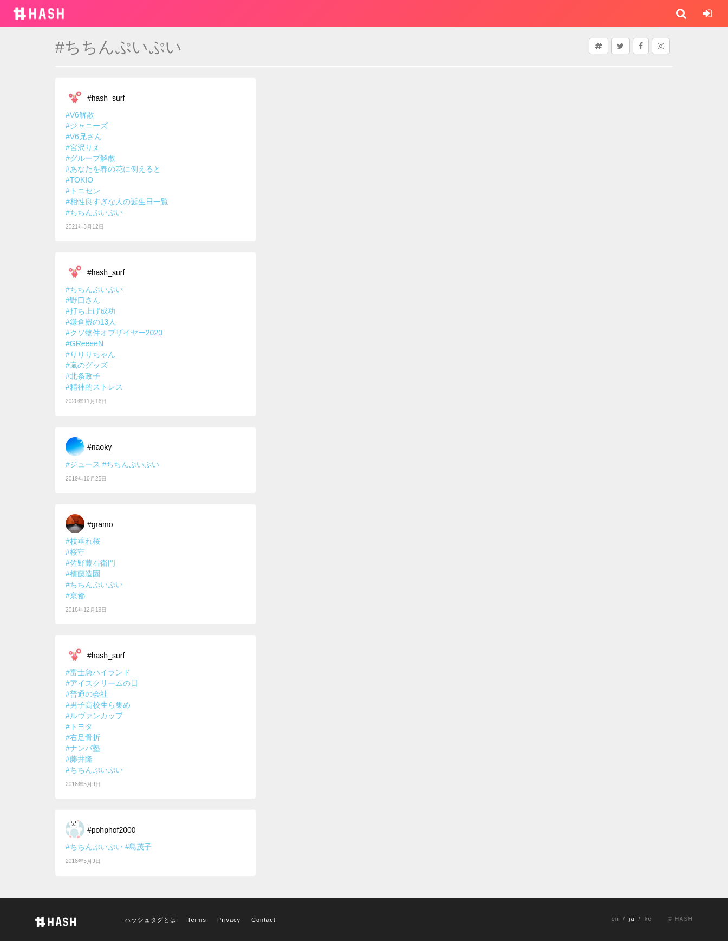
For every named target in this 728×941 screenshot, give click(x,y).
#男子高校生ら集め (98, 704)
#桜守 (75, 552)
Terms (196, 920)
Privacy (228, 920)
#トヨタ (79, 726)
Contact (263, 920)
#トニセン (83, 190)
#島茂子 (138, 846)
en (615, 919)
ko (648, 919)
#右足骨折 (83, 737)
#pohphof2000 (111, 830)
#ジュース (83, 464)
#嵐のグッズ (87, 365)
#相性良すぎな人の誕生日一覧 (117, 201)
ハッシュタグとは (151, 920)
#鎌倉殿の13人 (91, 321)
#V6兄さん (84, 136)
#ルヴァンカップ (94, 715)
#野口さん (83, 300)
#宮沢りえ (83, 147)
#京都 (75, 595)
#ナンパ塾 (83, 748)
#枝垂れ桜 (83, 541)
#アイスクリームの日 (102, 683)
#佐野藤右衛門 (90, 563)
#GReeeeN (84, 343)
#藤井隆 (79, 759)
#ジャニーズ (87, 125)
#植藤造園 (83, 573)
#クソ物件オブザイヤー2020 (114, 332)
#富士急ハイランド (98, 672)
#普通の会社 (87, 694)
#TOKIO (79, 180)
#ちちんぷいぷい (94, 212)
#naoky (99, 447)
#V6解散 (80, 115)
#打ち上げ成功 (90, 311)
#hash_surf (106, 98)
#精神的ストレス (94, 386)
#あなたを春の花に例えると (113, 169)
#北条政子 (83, 376)
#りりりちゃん (90, 354)
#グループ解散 (90, 158)
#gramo (100, 524)
